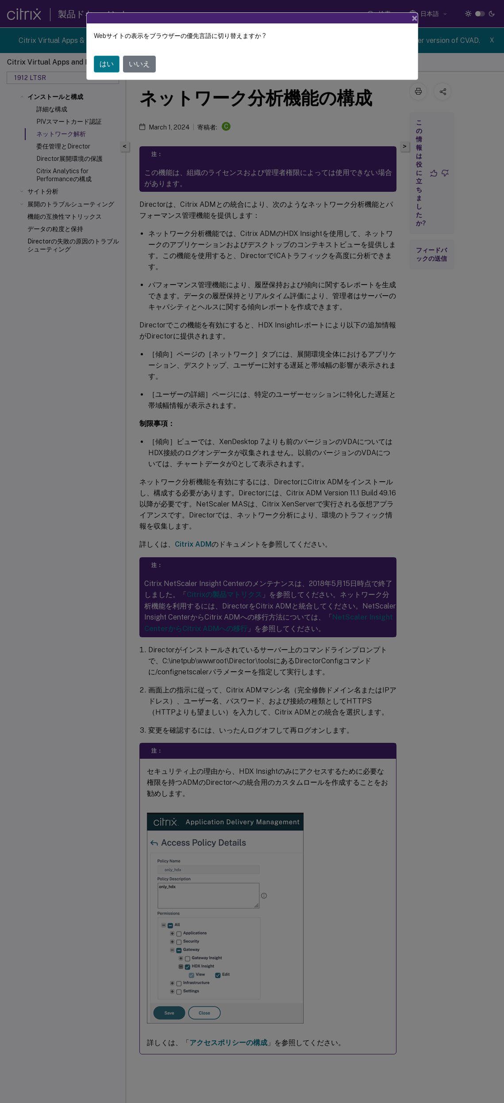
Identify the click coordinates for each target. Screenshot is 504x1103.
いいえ (139, 64)
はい (107, 64)
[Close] (414, 18)
